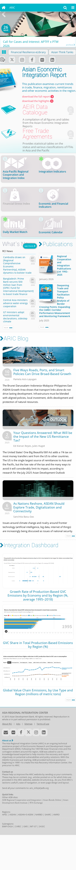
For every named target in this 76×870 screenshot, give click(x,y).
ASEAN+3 (22, 814)
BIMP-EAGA (7, 826)
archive (70, 44)
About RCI (7, 723)
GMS (25, 826)
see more (29, 245)
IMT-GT (33, 826)
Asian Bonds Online (52, 800)
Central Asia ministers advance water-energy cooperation (15, 303)
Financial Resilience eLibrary (28, 52)
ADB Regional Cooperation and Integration (21, 800)
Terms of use (43, 723)
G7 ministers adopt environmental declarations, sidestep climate (15, 316)
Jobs (18, 723)
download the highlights (37, 100)
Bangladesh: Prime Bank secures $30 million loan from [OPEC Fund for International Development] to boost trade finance (18, 286)
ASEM (30, 814)
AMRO (56, 814)
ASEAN (12, 814)
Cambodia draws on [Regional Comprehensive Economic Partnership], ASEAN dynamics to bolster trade (17, 264)
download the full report (38, 96)
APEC (4, 814)
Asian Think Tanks (62, 52)
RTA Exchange (36, 803)
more (8, 327)
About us (7, 740)
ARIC (12, 7)
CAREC (18, 826)
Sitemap (28, 723)
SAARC (48, 814)
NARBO (39, 814)
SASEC (42, 826)
